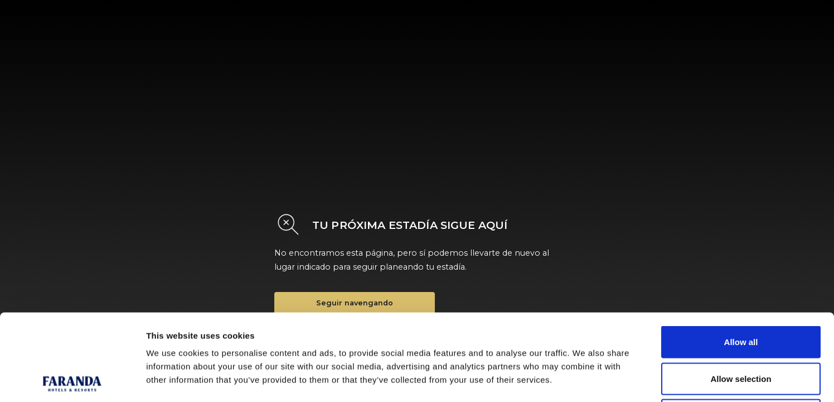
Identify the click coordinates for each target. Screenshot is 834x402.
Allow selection (740, 292)
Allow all (741, 255)
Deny (741, 328)
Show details (585, 380)
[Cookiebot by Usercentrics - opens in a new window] (72, 380)
